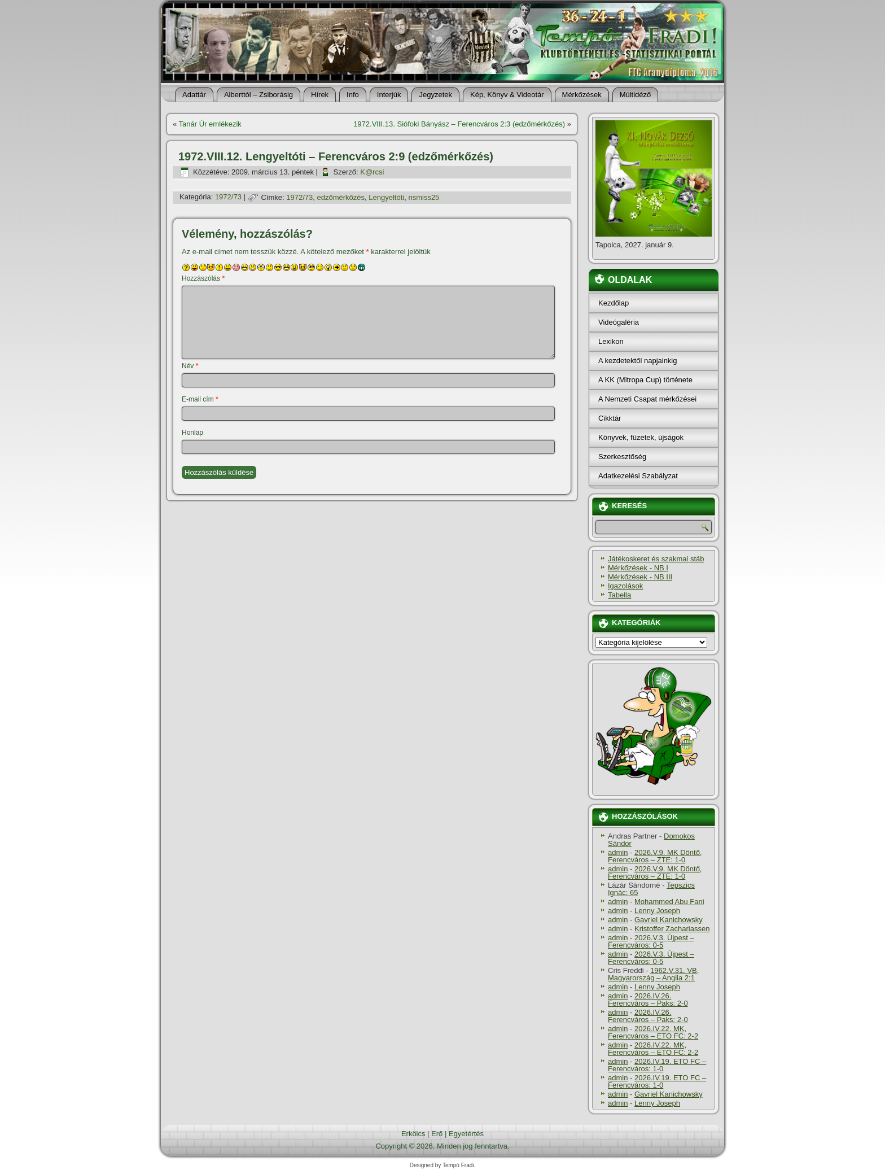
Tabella (619, 595)
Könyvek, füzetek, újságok (641, 437)
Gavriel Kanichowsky (668, 919)
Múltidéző (635, 94)
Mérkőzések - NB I (638, 568)
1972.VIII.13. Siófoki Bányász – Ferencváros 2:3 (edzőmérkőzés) (459, 124)
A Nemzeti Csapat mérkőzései (647, 399)
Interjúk (389, 94)
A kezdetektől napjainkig (637, 360)
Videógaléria (618, 322)
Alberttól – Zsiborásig (258, 94)
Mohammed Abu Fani (669, 901)
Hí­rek (319, 94)
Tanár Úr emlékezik (210, 124)
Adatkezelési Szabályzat (638, 476)
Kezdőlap (613, 303)
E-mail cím (200, 399)
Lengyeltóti (386, 197)
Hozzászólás (203, 278)
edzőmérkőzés (341, 197)
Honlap (192, 433)
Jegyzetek (435, 94)
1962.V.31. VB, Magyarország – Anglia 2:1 (653, 974)
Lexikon (611, 341)
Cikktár (609, 418)
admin (618, 852)
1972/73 (228, 197)
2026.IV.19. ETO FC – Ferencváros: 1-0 (657, 1065)
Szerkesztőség (622, 456)
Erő (436, 1133)
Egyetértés (466, 1133)
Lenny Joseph (657, 910)
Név (190, 366)
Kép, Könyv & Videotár (507, 94)
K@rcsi (372, 172)
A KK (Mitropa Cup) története (645, 380)
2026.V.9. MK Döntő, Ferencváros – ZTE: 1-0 (655, 856)
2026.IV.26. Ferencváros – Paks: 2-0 (648, 999)
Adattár (194, 94)
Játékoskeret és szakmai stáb (656, 559)
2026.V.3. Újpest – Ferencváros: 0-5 (651, 941)
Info (353, 94)
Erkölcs (413, 1133)
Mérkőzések (582, 94)
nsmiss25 (423, 197)
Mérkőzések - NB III (640, 577)
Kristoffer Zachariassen (671, 928)
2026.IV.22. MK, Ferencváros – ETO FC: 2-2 (653, 1032)
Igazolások (625, 586)
